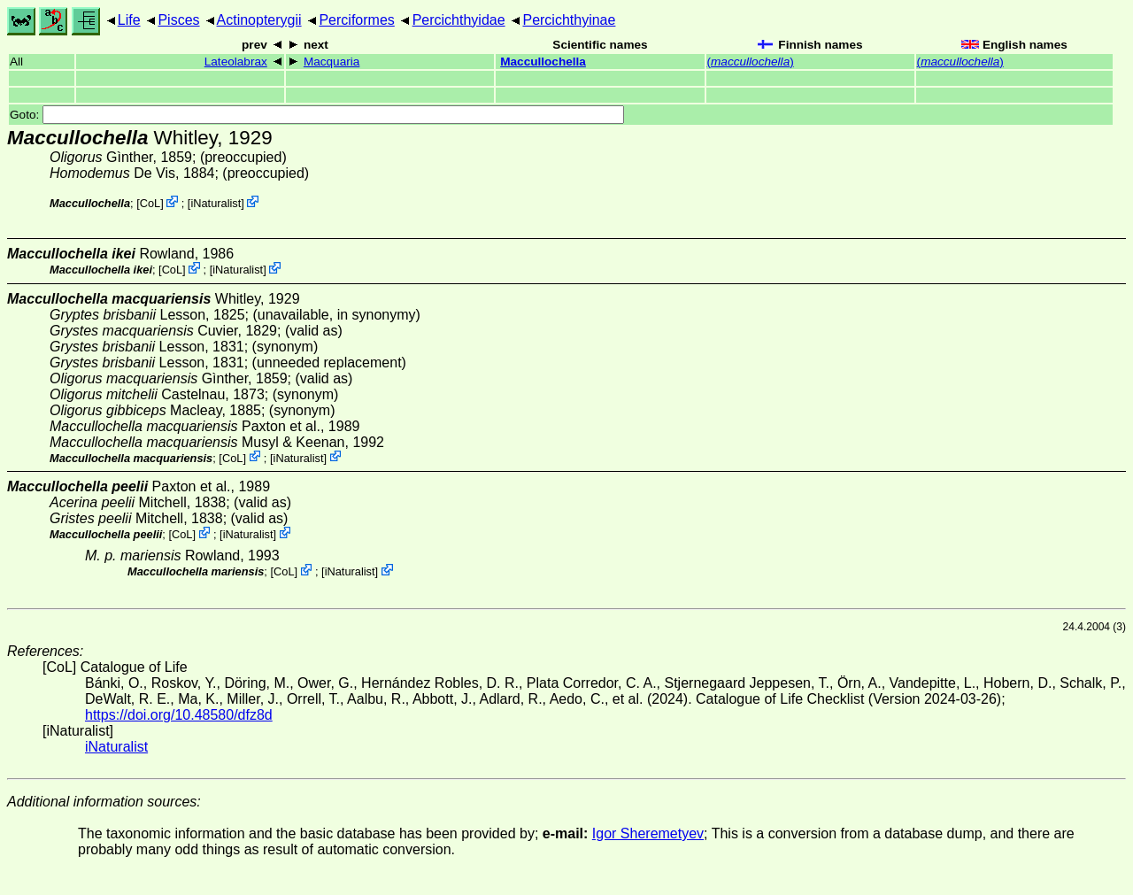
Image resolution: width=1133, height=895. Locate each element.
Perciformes (356, 19)
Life (129, 19)
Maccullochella (543, 61)
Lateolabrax (235, 61)
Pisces (178, 19)
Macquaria (331, 61)
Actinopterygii (259, 19)
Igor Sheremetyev (648, 833)
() (750, 61)
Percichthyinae (568, 19)
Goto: (317, 114)
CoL (150, 203)
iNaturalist (215, 203)
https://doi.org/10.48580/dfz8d (179, 714)
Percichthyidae (458, 19)
